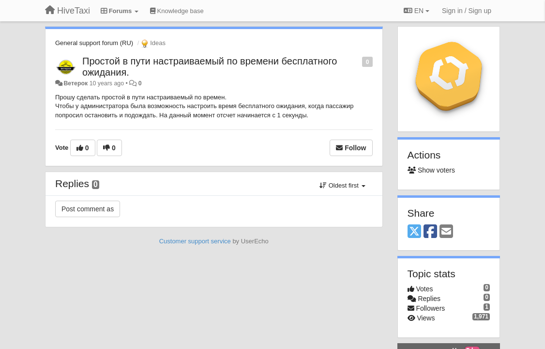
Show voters (431, 170)
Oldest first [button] (342, 185)
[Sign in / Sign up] (466, 10)
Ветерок (75, 83)
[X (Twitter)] (414, 231)
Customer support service (195, 241)
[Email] (446, 231)
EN (416, 11)
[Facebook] (430, 231)
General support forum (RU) (94, 43)
